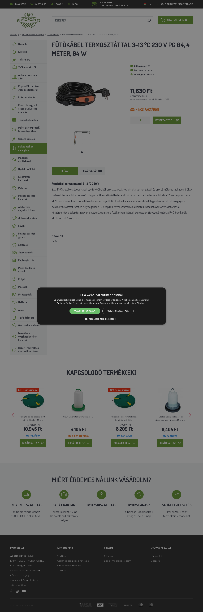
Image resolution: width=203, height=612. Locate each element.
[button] (101, 319)
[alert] (101, 306)
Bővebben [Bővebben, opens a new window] (141, 303)
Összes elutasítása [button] (118, 311)
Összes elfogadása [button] (84, 311)
